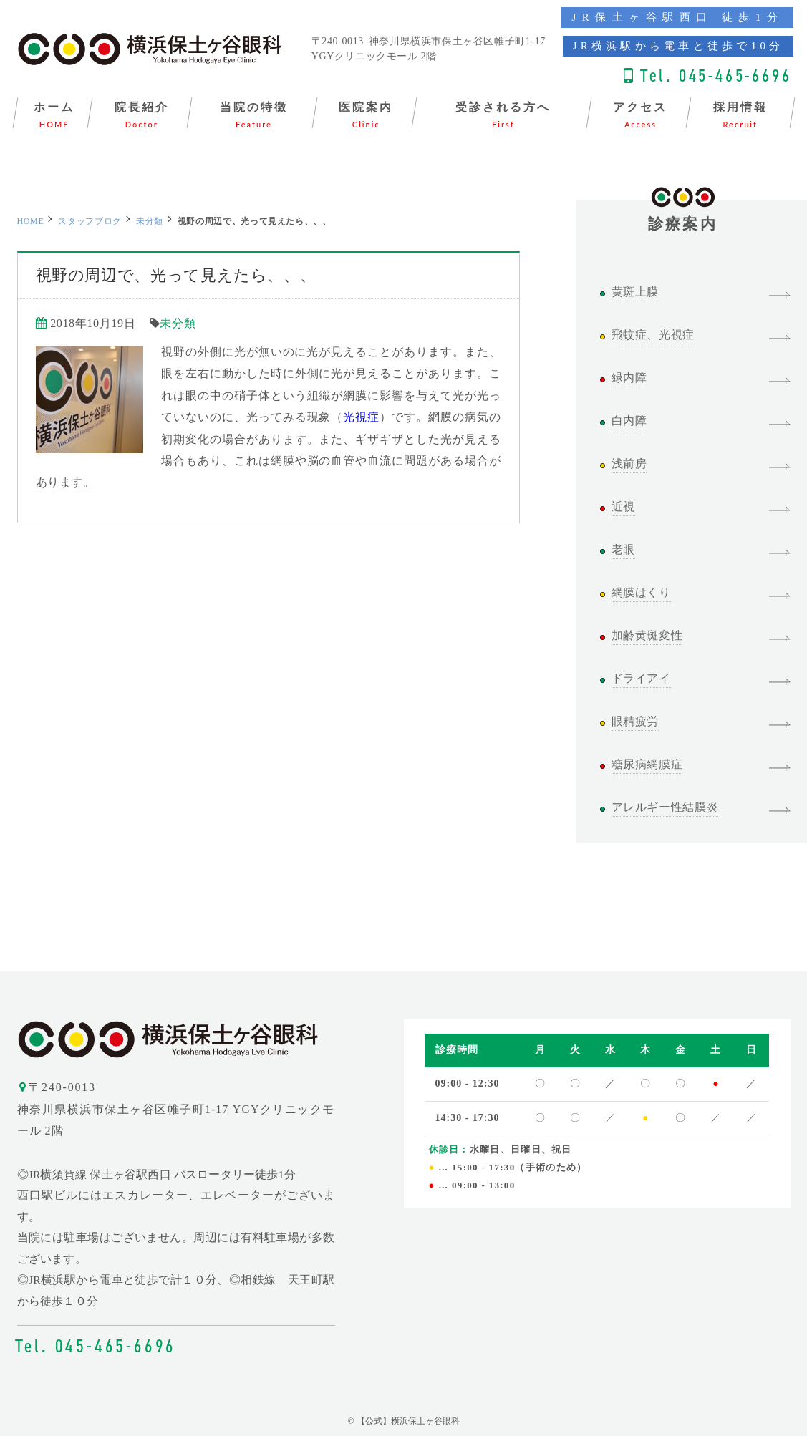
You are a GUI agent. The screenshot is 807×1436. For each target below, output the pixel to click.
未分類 (149, 221)
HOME (30, 221)
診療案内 (682, 216)
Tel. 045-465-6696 (716, 75)
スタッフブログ (89, 221)
